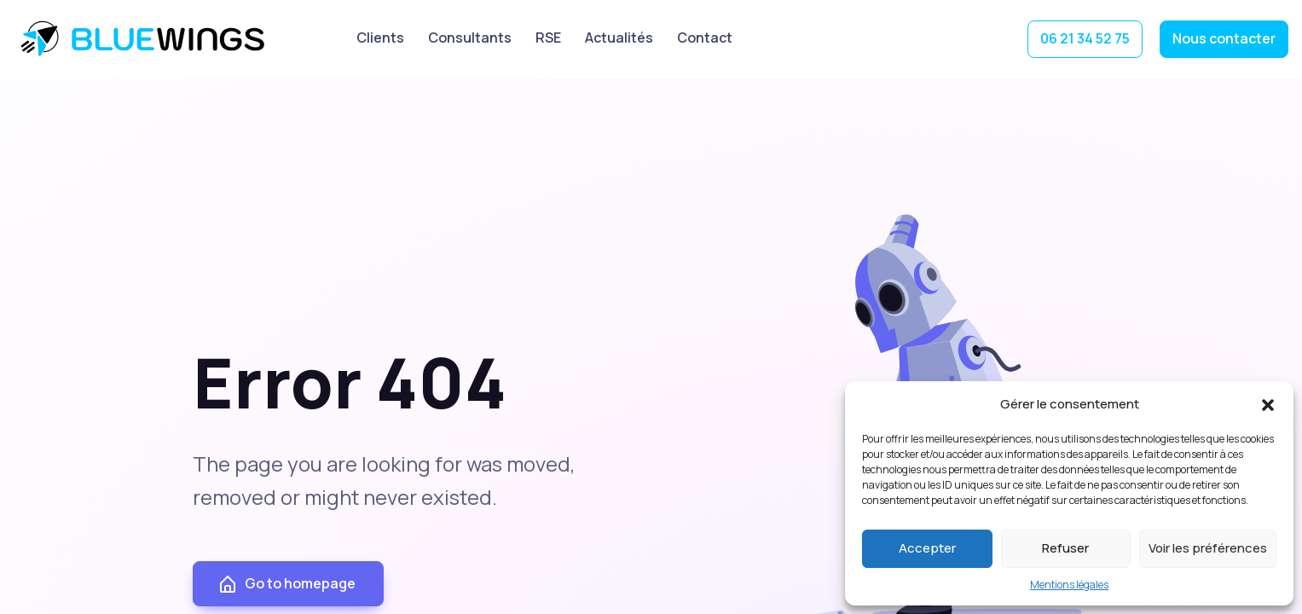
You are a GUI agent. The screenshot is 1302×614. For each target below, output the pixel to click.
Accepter (927, 548)
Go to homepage (286, 585)
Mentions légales (1069, 584)
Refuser (1065, 548)
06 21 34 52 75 (1085, 38)
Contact (704, 37)
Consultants (470, 37)
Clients (380, 37)
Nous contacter (1224, 38)
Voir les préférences (1208, 548)
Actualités (619, 37)
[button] (1267, 404)
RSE (548, 37)
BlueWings (145, 39)
